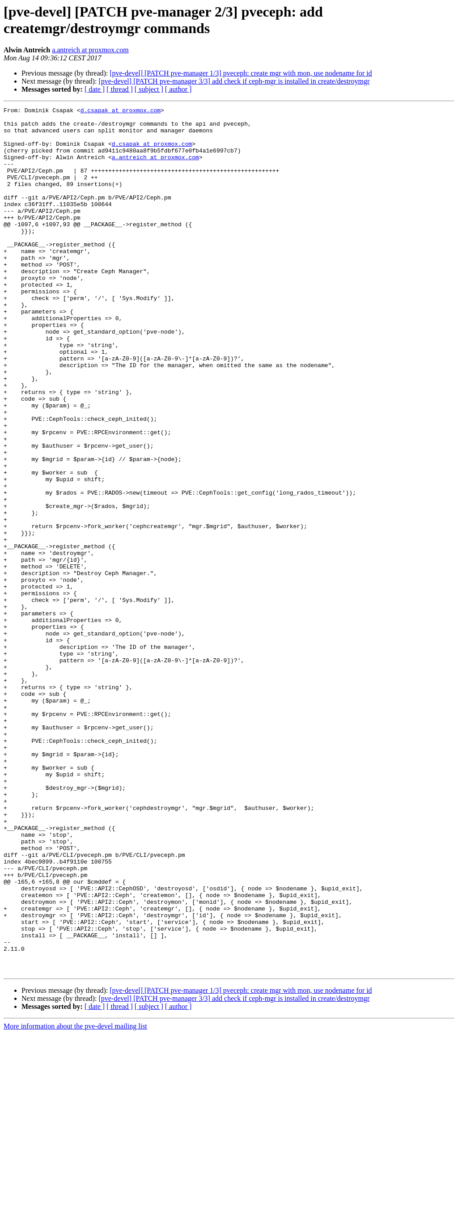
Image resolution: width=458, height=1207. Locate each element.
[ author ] (178, 89)
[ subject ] (149, 89)
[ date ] (95, 89)
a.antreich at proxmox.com (90, 50)
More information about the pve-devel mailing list (75, 1199)
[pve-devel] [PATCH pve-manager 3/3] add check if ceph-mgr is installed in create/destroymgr (233, 81)
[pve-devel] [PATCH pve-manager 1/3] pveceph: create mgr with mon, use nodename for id (241, 73)
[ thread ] (119, 89)
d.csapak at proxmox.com (121, 111)
